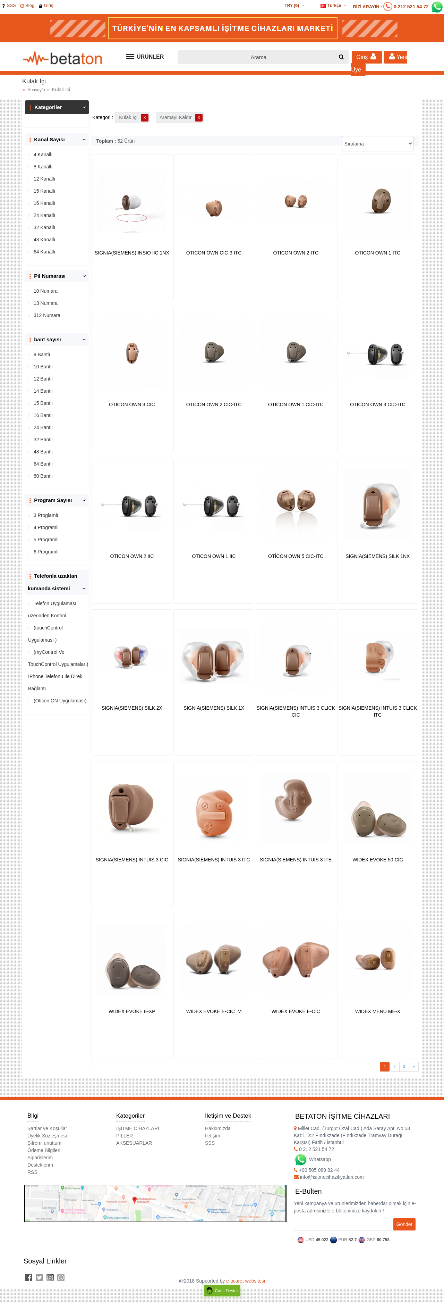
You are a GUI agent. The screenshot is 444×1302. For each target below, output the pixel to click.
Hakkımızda (218, 1128)
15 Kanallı (43, 191)
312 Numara (46, 315)
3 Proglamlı (45, 515)
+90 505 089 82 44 (317, 1170)
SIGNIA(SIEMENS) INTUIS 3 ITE (296, 859)
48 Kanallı (43, 239)
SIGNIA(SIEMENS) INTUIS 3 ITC (214, 859)
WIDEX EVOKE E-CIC (296, 1011)
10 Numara (45, 291)
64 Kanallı (43, 251)
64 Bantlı (42, 464)
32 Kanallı (43, 227)
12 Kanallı (43, 179)
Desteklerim (40, 1165)
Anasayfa (36, 89)
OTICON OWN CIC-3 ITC (213, 253)
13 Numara (45, 303)
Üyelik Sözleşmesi (47, 1135)
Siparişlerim (40, 1157)
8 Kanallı (42, 166)
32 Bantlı (42, 439)
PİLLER (124, 1135)
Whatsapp (312, 1159)
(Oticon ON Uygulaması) (59, 700)
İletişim (212, 1135)
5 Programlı (45, 539)
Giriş (46, 5)
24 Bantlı (42, 427)
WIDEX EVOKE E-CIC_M (213, 1011)
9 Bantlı (41, 354)
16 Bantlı (42, 415)
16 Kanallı (43, 203)
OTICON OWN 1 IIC (214, 556)
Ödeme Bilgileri (43, 1150)
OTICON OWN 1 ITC (378, 253)
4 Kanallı (42, 154)
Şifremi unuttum (44, 1143)
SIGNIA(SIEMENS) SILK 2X (132, 708)
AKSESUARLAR (134, 1143)
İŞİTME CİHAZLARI (137, 1128)
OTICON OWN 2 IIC (132, 556)
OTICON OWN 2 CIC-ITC (213, 404)
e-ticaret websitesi (245, 1281)
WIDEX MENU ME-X (377, 1011)
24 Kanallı (43, 215)
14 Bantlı (42, 391)
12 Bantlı (42, 379)
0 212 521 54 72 (411, 6)
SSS (8, 5)
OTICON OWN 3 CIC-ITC (377, 404)
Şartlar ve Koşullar (47, 1128)
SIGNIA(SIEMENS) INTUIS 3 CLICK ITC (378, 711)
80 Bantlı (42, 476)
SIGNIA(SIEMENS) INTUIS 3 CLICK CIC (296, 711)
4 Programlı (45, 527)
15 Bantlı (42, 403)
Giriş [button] (367, 56)
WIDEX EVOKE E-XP (132, 1011)
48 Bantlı (42, 451)
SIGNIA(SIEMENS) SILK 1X (213, 708)
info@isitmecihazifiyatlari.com (329, 1177)
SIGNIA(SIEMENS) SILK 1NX (377, 556)
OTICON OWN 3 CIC (132, 404)
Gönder (404, 1224)
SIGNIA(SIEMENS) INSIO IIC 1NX (132, 253)
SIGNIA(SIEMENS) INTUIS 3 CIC (132, 859)
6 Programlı (45, 551)
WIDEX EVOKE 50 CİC (377, 859)
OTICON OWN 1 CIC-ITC (295, 404)
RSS (32, 1172)
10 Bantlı (42, 366)
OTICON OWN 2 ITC (295, 253)
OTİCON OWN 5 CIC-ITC (295, 556)
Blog (27, 5)
